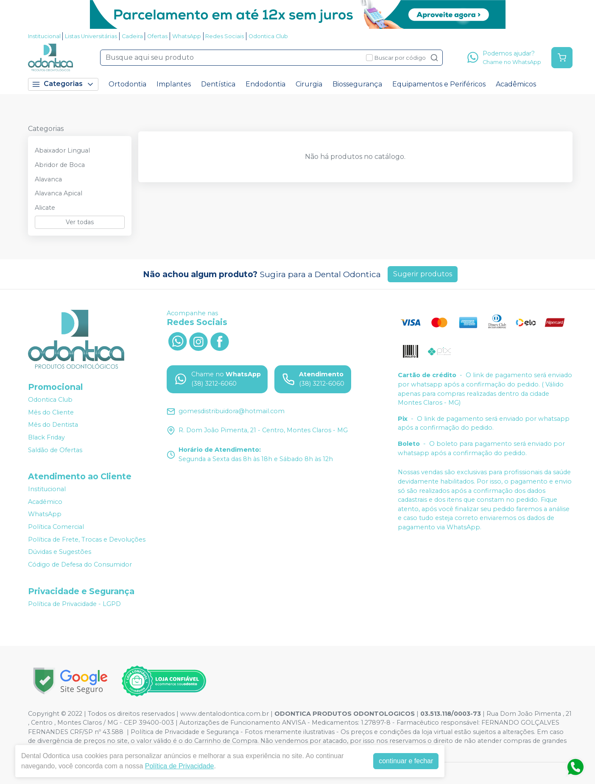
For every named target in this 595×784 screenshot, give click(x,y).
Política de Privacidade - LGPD (74, 604)
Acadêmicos (516, 84)
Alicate (45, 207)
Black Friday (46, 437)
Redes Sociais (224, 36)
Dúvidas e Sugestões (59, 552)
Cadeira (132, 36)
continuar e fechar (406, 761)
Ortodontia (127, 84)
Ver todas (80, 222)
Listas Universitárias (91, 36)
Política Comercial (56, 527)
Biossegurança (357, 84)
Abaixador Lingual (62, 150)
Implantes (173, 84)
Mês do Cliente (51, 412)
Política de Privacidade (179, 766)
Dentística (218, 84)
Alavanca (48, 179)
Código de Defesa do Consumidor (80, 564)
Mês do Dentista (53, 425)
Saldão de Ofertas (55, 450)
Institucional (44, 36)
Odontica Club (268, 36)
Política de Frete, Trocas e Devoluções (86, 539)
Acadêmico (45, 502)
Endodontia (265, 84)
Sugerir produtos (422, 274)
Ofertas (157, 36)
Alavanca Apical (58, 193)
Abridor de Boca (60, 165)
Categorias (63, 84)
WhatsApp (186, 36)
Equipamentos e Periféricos (439, 84)
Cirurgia (309, 84)
